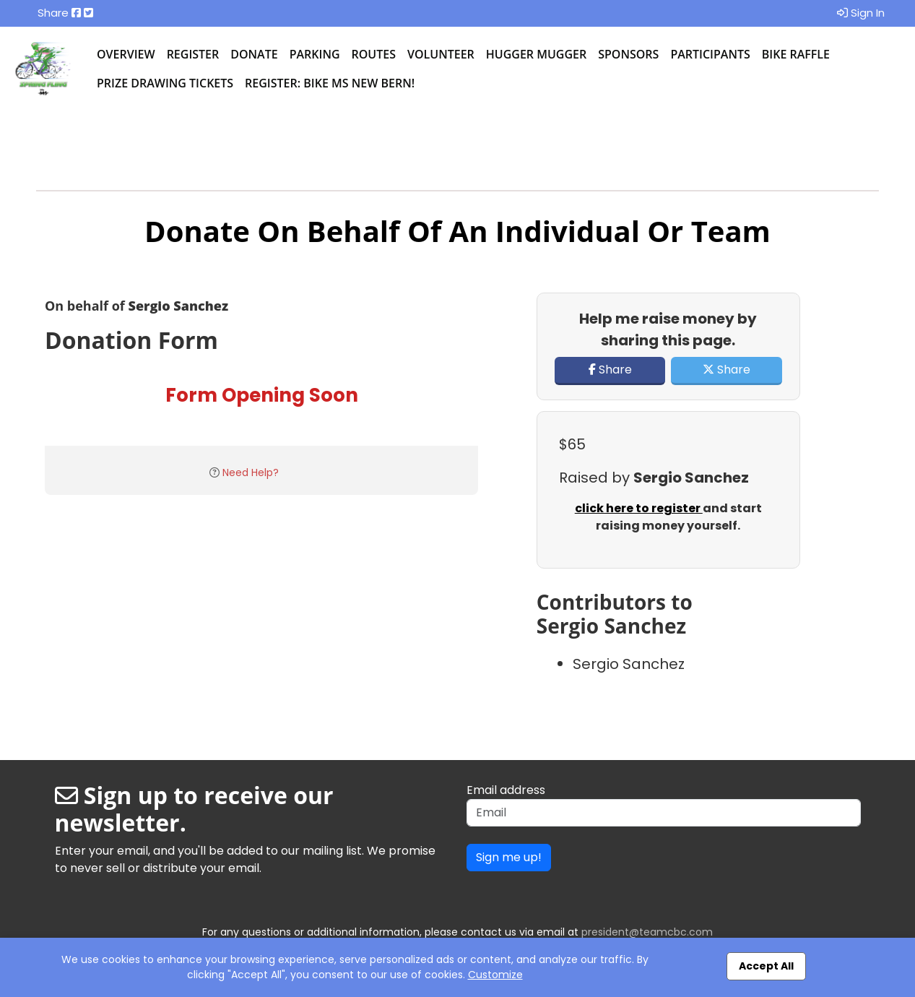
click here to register (639, 508)
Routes (374, 54)
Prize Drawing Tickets (165, 83)
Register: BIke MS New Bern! (330, 83)
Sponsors (628, 54)
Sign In (861, 12)
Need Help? (250, 472)
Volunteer (440, 54)
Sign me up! (509, 857)
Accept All (766, 966)
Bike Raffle (796, 54)
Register (193, 54)
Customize (495, 974)
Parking (315, 54)
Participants (710, 54)
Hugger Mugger (536, 54)
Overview (126, 54)
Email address (506, 790)
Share (610, 369)
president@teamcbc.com (647, 932)
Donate (253, 54)
